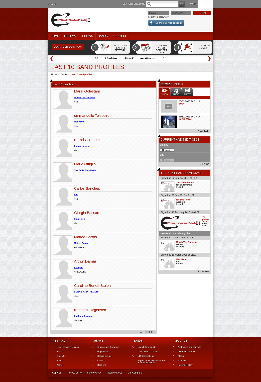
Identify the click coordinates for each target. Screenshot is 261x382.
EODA (182, 103)
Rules (60, 360)
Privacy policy (75, 372)
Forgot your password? (158, 17)
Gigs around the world (108, 347)
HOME (55, 36)
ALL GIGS (204, 164)
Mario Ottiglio (85, 164)
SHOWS (87, 36)
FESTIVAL (70, 36)
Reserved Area (115, 372)
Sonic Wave (185, 119)
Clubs (100, 360)
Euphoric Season (83, 316)
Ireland (52, 4)
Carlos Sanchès (87, 188)
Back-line (101, 365)
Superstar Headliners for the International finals (151, 361)
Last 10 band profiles (148, 351)
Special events (104, 356)
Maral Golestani (87, 91)
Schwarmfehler (82, 146)
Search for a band (146, 347)
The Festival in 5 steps (68, 347)
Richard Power (183, 199)
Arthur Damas (85, 261)
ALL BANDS (203, 271)
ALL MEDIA (203, 131)
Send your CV (94, 372)
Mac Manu (181, 259)
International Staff (186, 351)
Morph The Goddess (186, 242)
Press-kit (61, 356)
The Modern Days (205, 219)
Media (181, 356)
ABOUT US (120, 36)
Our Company (135, 372)
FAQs (60, 351)
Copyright (57, 372)
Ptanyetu (78, 267)
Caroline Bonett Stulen (92, 286)
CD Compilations (146, 356)
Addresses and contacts (189, 347)
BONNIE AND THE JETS (86, 291)
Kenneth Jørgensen (90, 310)
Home (54, 74)
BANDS (103, 36)
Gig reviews (103, 351)
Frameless (79, 219)
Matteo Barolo (85, 237)
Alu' (76, 194)
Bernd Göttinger (87, 140)
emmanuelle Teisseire (91, 115)
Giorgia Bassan (86, 213)
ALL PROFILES (147, 332)
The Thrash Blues (185, 182)
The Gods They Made (85, 170)
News (60, 365)
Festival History (185, 365)
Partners (182, 360)
